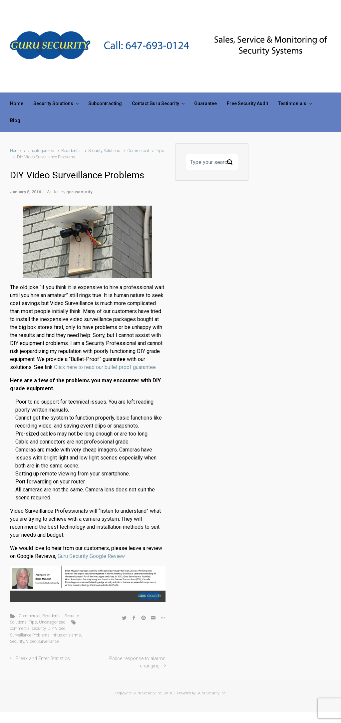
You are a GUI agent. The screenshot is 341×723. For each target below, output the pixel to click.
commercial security (28, 628)
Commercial (138, 150)
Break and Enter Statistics (43, 658)
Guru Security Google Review (91, 556)
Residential (71, 150)
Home (15, 150)
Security (17, 641)
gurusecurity (79, 191)
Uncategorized (41, 150)
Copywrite (123, 693)
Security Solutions (104, 150)
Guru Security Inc (211, 693)
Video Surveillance (42, 641)
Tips (160, 150)
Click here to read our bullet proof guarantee (105, 367)
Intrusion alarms (66, 635)
